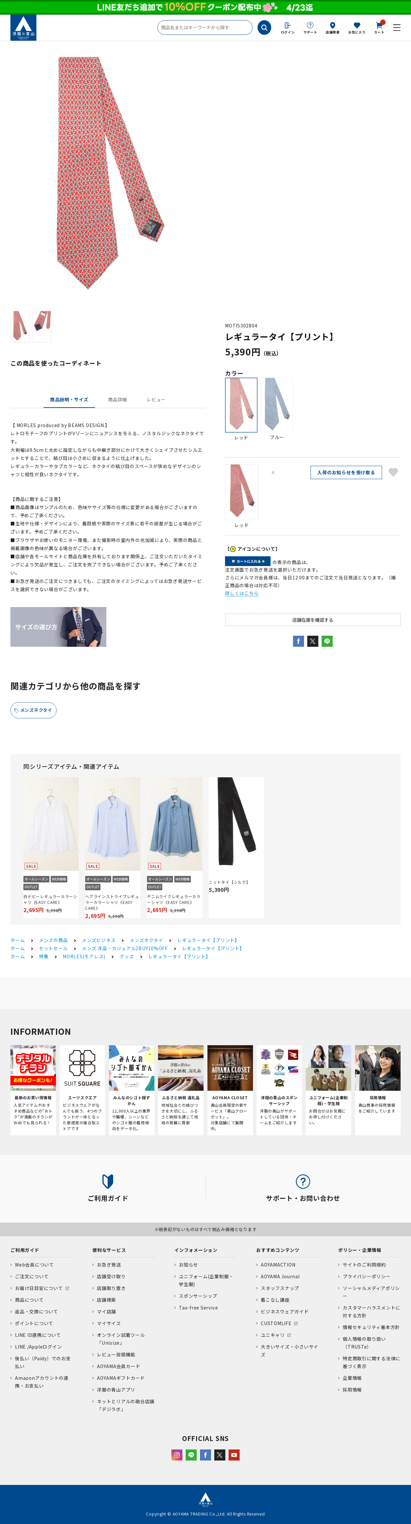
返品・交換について (36, 1311)
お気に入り (357, 32)
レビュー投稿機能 (116, 1354)
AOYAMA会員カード (118, 1366)
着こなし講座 (275, 1299)
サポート (310, 32)
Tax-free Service (198, 1307)
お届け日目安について (39, 1288)
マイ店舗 (106, 1311)
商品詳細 (117, 399)
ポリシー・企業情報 (359, 1250)
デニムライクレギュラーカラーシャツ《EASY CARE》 (174, 899)
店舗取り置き (111, 1288)
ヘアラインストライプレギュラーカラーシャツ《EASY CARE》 (112, 902)
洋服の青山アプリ (116, 1389)
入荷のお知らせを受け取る (346, 472)
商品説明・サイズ (69, 399)
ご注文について (31, 1276)
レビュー (156, 399)
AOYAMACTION (278, 1264)
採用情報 (352, 1389)
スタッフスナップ (280, 1288)
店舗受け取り (111, 1276)
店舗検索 (333, 32)
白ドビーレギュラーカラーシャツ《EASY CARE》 (50, 899)
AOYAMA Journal (280, 1276)
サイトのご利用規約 (364, 1264)
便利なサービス (109, 1250)
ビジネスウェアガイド (285, 1311)
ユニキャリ (273, 1335)
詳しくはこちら (242, 593)
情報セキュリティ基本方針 (371, 1327)
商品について (29, 1299)
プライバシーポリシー (367, 1276)
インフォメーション (196, 1250)
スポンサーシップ (198, 1296)
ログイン (288, 32)
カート (379, 27)
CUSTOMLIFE (276, 1323)
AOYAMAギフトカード (121, 1378)
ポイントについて (34, 1323)
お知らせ (188, 1264)
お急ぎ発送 (109, 1264)
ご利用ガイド (24, 1250)
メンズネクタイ (36, 710)
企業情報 (352, 1378)
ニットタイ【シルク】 (229, 882)
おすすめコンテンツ (277, 1250)
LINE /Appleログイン (38, 1346)
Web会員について (34, 1264)
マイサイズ (109, 1323)
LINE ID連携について (38, 1335)
